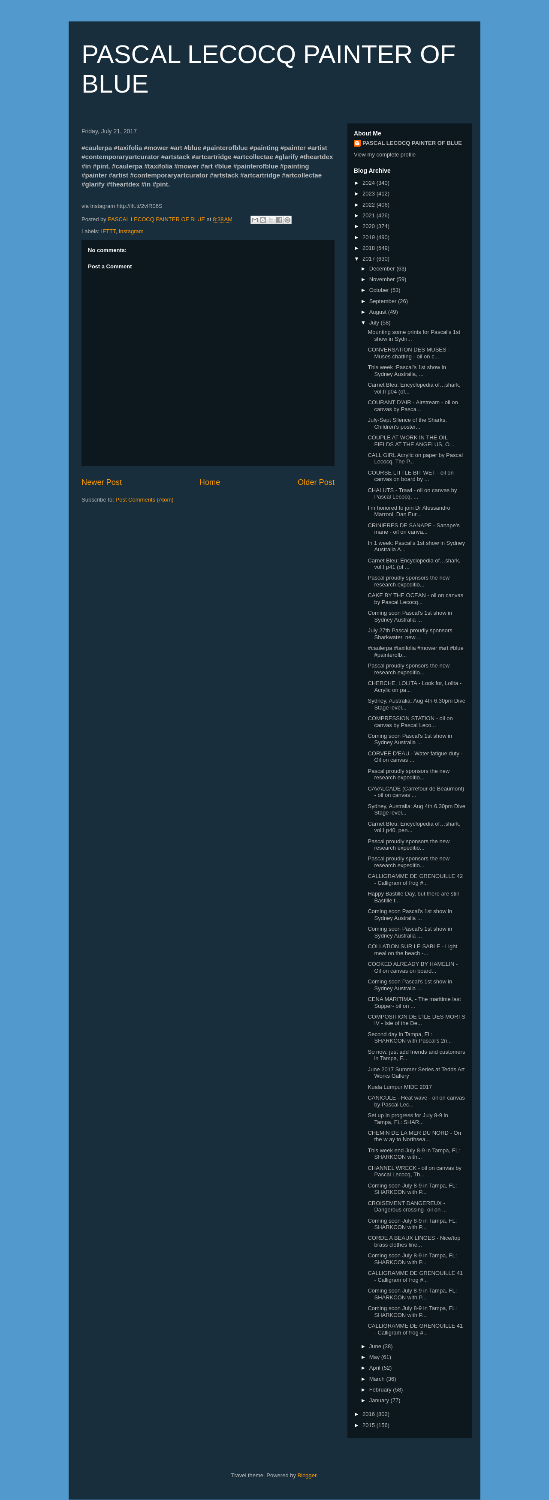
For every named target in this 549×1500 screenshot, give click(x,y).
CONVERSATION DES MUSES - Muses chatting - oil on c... (408, 353)
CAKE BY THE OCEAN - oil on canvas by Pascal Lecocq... (415, 598)
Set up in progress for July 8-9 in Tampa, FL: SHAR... (408, 1118)
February (381, 1389)
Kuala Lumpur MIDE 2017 (400, 1087)
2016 (369, 1414)
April (375, 1368)
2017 (369, 259)
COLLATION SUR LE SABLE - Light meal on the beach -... (412, 949)
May (375, 1357)
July (375, 322)
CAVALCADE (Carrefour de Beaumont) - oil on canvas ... (416, 792)
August (378, 312)
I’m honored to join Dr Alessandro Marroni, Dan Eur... (409, 511)
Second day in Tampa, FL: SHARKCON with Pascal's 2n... (410, 1037)
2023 (369, 193)
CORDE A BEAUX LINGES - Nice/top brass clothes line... (414, 1241)
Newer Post (101, 482)
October (380, 290)
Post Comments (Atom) (145, 499)
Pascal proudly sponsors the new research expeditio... (408, 581)
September (383, 301)
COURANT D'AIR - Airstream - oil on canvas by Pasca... (413, 405)
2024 (369, 183)
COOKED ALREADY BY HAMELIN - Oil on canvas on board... (413, 967)
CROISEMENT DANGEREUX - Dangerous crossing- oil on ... (407, 1206)
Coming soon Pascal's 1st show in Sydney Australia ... (410, 616)
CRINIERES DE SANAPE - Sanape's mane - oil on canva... (413, 528)
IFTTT (108, 231)
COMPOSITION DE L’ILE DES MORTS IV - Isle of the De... (416, 1020)
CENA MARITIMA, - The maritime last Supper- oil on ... (414, 1002)
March (377, 1379)
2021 (369, 215)
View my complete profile (385, 154)
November (383, 279)
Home (209, 482)
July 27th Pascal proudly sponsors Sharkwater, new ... (410, 633)
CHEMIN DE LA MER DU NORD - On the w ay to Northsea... (414, 1136)
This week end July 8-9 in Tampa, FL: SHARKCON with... (414, 1153)
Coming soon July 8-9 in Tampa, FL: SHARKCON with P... (412, 1189)
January (380, 1400)
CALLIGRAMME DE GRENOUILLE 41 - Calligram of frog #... (415, 1276)
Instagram (131, 231)
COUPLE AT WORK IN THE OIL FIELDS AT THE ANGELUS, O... (411, 441)
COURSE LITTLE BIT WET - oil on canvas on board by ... (410, 476)
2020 (369, 226)
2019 (369, 237)
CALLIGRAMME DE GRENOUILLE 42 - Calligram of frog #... (415, 879)
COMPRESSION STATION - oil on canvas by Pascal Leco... (410, 721)
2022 (369, 204)
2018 (369, 248)
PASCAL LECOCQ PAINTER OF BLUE (412, 143)
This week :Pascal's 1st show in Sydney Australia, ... (407, 370)
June (376, 1346)
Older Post (316, 482)
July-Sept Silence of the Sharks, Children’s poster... (407, 423)
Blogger (307, 1475)
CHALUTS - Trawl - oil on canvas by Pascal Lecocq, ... (412, 493)
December (383, 268)
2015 (369, 1425)
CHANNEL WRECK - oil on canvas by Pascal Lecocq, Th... (414, 1171)
